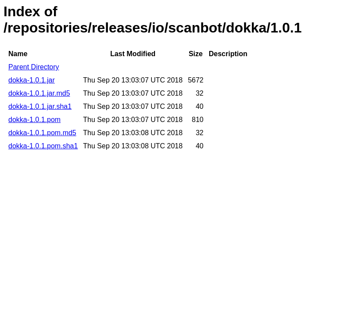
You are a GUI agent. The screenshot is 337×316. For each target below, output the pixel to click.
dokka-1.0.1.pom (34, 119)
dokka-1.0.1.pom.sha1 (43, 146)
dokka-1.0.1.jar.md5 (39, 93)
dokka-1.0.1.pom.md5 (42, 132)
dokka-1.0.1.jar (31, 80)
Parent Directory (33, 67)
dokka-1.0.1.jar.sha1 (40, 106)
